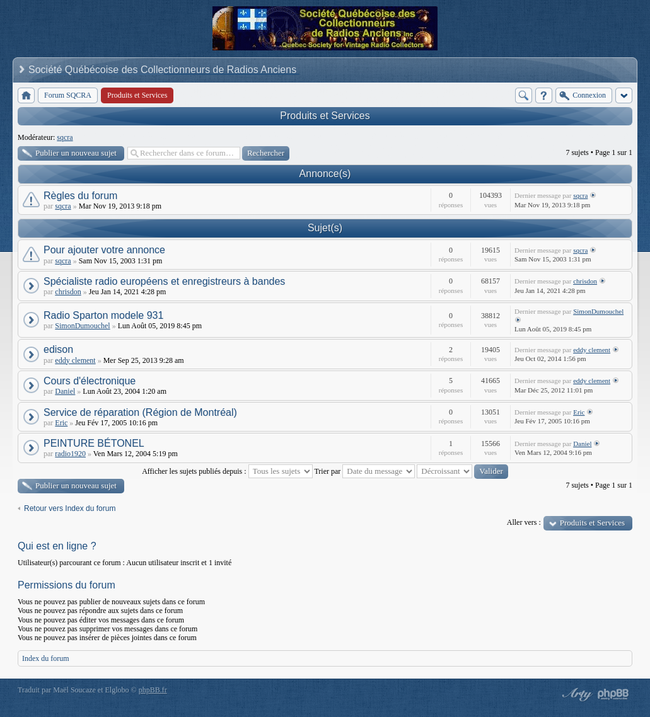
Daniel (65, 391)
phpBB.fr (153, 689)
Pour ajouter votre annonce (104, 249)
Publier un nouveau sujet (76, 153)
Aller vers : (524, 522)
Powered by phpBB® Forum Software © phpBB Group (613, 694)
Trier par (364, 471)
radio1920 (70, 453)
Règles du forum (80, 195)
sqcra (65, 137)
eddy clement (75, 360)
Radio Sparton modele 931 (103, 315)
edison (58, 349)
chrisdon (68, 291)
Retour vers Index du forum (69, 508)
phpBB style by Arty (576, 694)
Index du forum (45, 658)
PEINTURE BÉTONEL (94, 443)
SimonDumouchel (82, 325)
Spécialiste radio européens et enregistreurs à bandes (164, 281)
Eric (61, 422)
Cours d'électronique (90, 381)
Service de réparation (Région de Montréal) (140, 412)
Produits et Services (324, 115)
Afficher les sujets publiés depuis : (227, 471)
